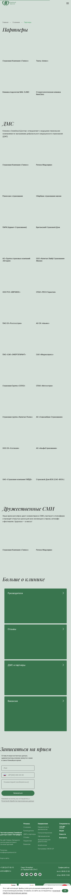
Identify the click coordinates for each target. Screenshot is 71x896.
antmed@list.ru (5, 871)
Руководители (15, 593)
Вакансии (13, 701)
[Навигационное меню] (67, 3)
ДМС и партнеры (16, 665)
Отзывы (12, 629)
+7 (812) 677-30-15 (7, 867)
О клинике (16, 22)
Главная (5, 22)
